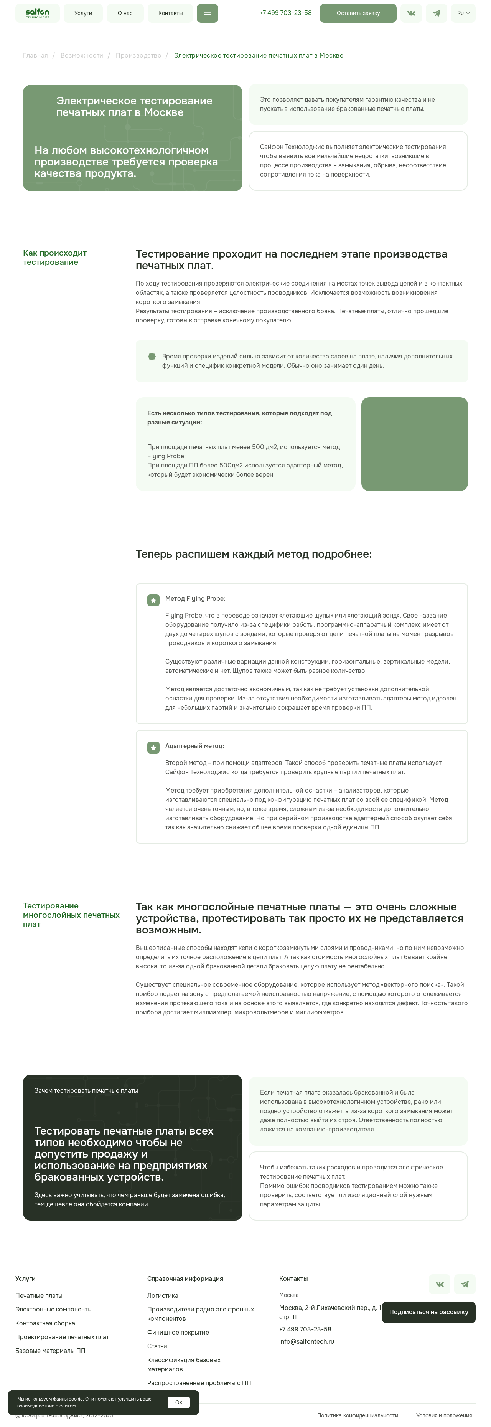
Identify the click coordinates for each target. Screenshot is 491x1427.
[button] (358, 13)
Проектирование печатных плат (62, 1337)
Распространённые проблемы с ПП (199, 1383)
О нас (125, 13)
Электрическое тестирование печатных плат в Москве (259, 55)
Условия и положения (444, 1415)
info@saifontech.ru (306, 1342)
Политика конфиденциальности (357, 1415)
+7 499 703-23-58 (286, 13)
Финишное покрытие (178, 1332)
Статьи (157, 1346)
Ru (460, 13)
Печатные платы (39, 1296)
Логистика (162, 1296)
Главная (35, 55)
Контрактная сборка (45, 1323)
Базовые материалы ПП (50, 1351)
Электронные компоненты (53, 1309)
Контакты (170, 13)
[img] (436, 13)
